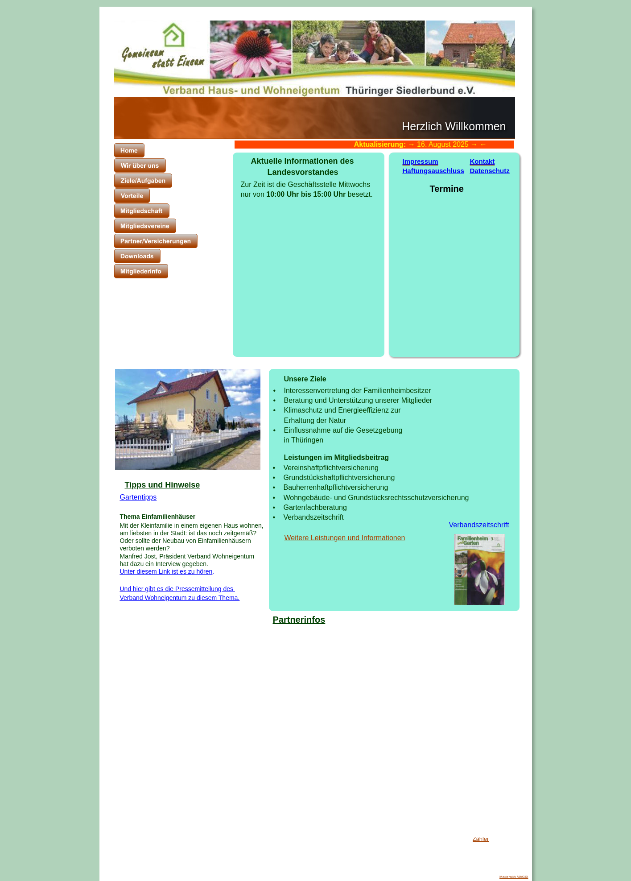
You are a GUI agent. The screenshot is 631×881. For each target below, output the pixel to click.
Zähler (481, 839)
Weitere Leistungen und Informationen (345, 538)
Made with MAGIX (513, 877)
